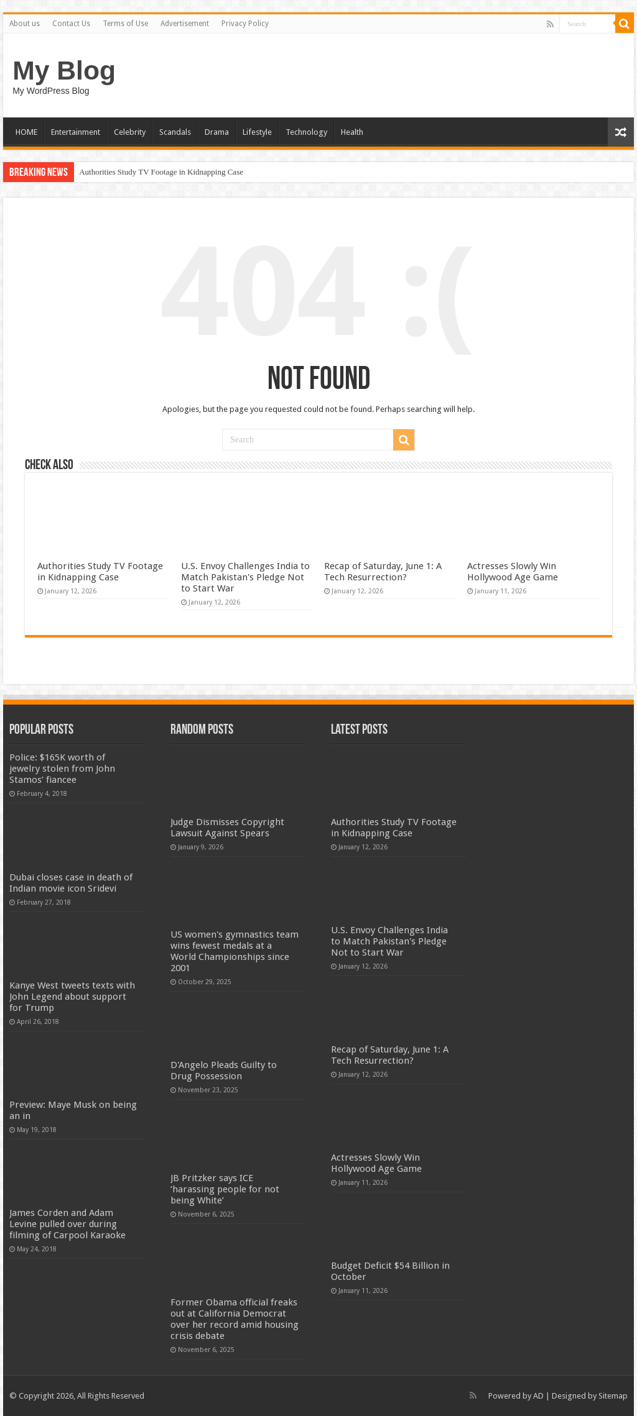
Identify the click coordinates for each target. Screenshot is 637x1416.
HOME (26, 132)
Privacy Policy (245, 23)
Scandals (175, 132)
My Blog (64, 70)
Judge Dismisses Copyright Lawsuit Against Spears (227, 827)
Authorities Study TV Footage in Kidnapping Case (161, 171)
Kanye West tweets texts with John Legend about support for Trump (72, 996)
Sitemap (613, 1395)
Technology (306, 132)
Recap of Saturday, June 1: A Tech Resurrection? (383, 571)
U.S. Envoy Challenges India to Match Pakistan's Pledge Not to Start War (245, 577)
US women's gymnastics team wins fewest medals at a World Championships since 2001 (234, 951)
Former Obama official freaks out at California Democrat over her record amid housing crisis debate (234, 1319)
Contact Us (71, 23)
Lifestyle (257, 132)
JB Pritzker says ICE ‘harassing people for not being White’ (224, 1189)
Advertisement (184, 23)
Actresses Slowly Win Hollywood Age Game (512, 571)
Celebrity (130, 132)
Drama (217, 132)
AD (538, 1395)
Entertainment (75, 132)
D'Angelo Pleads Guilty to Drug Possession (223, 1070)
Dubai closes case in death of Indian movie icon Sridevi (71, 883)
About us (24, 23)
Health (352, 132)
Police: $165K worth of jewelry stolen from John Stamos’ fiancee (62, 768)
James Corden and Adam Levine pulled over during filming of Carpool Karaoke (67, 1224)
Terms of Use (125, 23)
